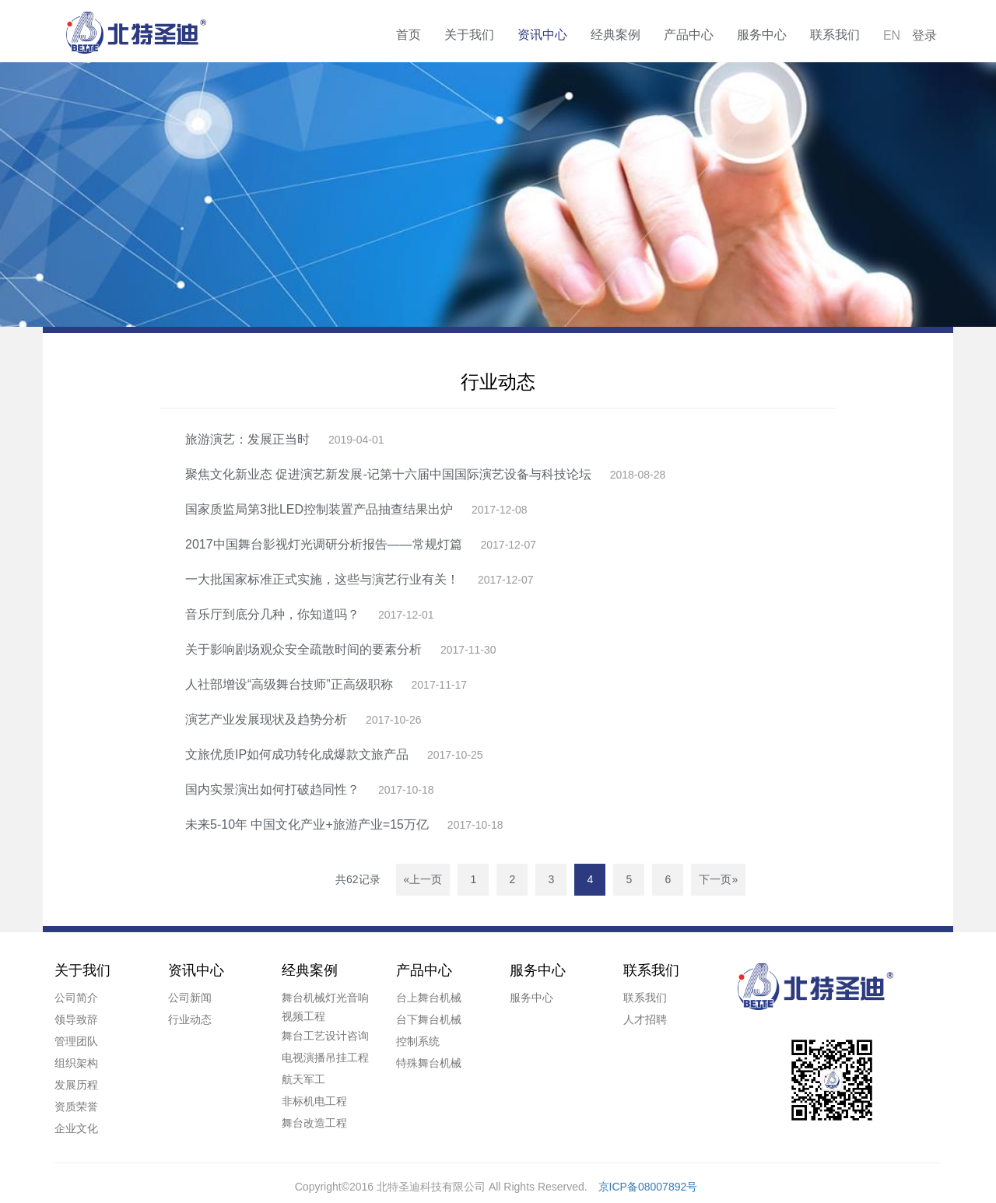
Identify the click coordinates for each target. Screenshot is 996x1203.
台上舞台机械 (428, 997)
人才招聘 (645, 1019)
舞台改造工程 (314, 1123)
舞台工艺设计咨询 (325, 1035)
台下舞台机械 (428, 1019)
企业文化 (76, 1128)
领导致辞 (76, 1019)
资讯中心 (542, 34)
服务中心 (762, 34)
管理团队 (76, 1041)
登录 (924, 35)
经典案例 (615, 34)
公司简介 (76, 997)
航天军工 (303, 1079)
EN (891, 35)
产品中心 (689, 34)
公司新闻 (190, 997)
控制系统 (418, 1041)
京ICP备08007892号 (648, 1186)
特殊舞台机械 (428, 1063)
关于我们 (469, 34)
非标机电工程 (314, 1101)
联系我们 (835, 34)
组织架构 (76, 1063)
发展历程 (76, 1084)
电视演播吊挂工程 (325, 1057)
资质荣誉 (76, 1106)
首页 (408, 34)
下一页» (718, 879)
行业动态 (190, 1019)
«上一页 (423, 879)
